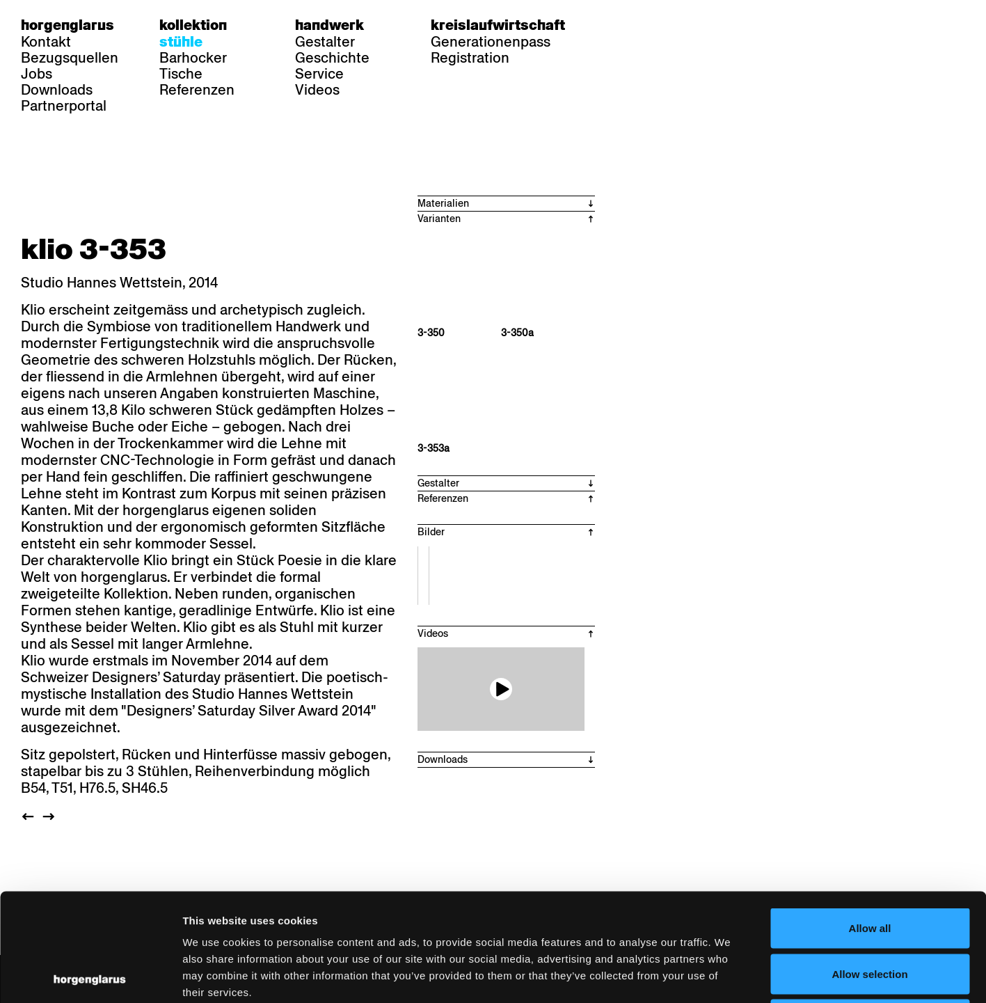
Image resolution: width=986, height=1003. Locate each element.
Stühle (180, 42)
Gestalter (325, 42)
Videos (317, 90)
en (673, 25)
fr (646, 25)
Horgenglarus (67, 25)
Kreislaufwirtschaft (498, 25)
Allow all (870, 820)
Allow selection (869, 866)
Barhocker (193, 58)
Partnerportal (63, 106)
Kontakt (46, 42)
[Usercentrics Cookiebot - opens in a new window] (90, 975)
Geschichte (332, 58)
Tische (180, 74)
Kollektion (193, 25)
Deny (870, 911)
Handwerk (329, 25)
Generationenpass (490, 42)
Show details (727, 975)
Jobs (36, 74)
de (619, 25)
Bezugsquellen (69, 58)
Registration (470, 58)
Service (319, 74)
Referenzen (196, 90)
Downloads (57, 90)
